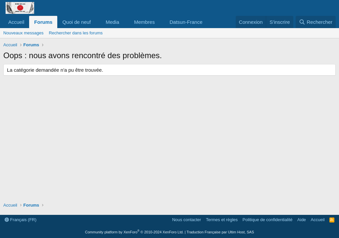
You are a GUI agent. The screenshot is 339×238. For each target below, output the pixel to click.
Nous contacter (186, 219)
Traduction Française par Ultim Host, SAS (220, 232)
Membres (144, 22)
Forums (43, 22)
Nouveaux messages (23, 32)
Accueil (16, 22)
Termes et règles (222, 219)
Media (112, 22)
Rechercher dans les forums (76, 32)
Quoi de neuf (76, 22)
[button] (96, 22)
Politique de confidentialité (268, 219)
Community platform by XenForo (134, 232)
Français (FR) (20, 219)
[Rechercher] (316, 22)
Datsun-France (186, 22)
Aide (301, 219)
